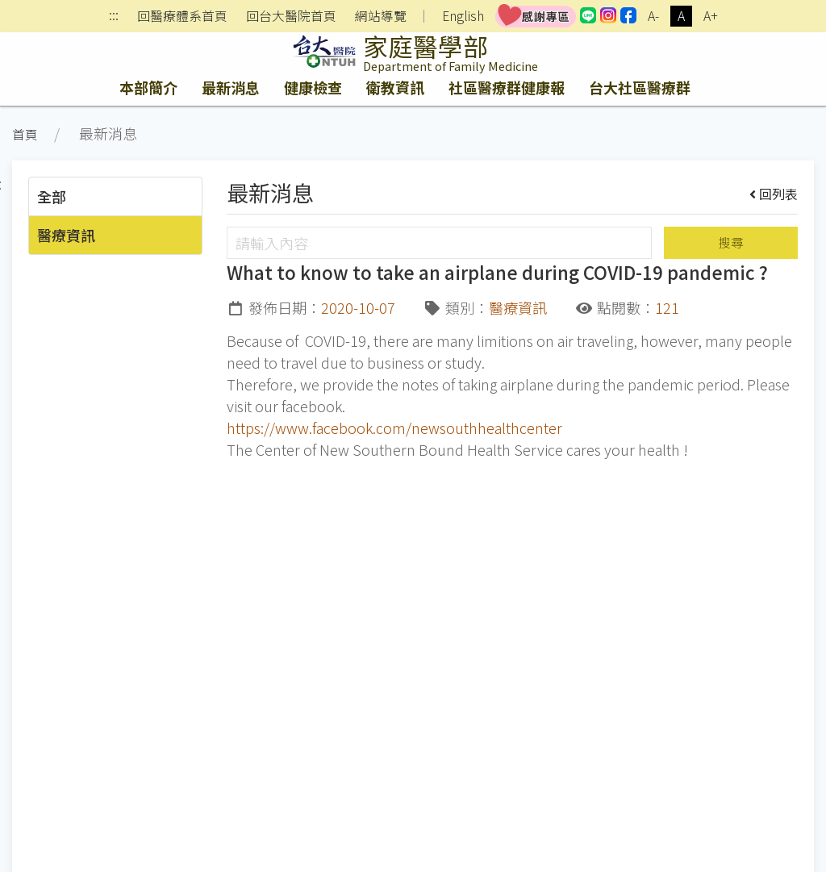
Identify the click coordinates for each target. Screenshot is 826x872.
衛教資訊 (395, 87)
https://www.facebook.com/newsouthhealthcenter (394, 427)
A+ (710, 15)
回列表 (774, 193)
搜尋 (731, 242)
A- (653, 15)
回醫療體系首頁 (182, 16)
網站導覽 (381, 16)
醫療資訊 (66, 234)
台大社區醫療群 (639, 87)
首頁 (25, 134)
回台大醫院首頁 (291, 16)
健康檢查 (313, 87)
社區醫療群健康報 (506, 87)
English (463, 15)
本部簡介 (148, 87)
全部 (51, 196)
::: (114, 16)
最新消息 (231, 87)
